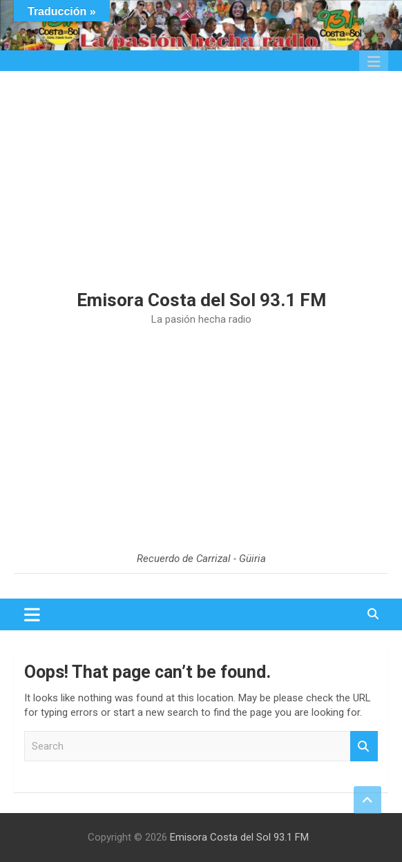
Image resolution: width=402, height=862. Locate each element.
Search (364, 746)
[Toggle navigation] (32, 614)
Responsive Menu (373, 62)
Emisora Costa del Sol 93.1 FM (201, 300)
